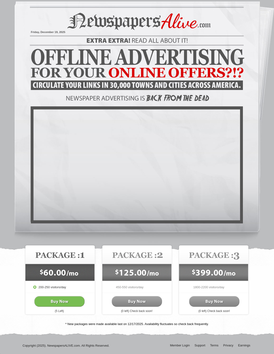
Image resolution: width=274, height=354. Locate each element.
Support (199, 345)
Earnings (244, 345)
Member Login (180, 345)
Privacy (228, 345)
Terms (214, 345)
